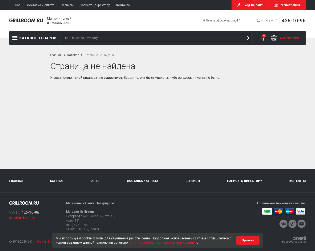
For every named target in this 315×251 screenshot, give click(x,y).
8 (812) (285, 21)
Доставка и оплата (142, 181)
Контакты (297, 181)
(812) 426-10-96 (76, 225)
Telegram (292, 224)
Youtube (302, 224)
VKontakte (283, 224)
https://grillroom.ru (47, 241)
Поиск (248, 38)
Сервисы (192, 181)
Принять (248, 240)
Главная (56, 55)
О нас (95, 181)
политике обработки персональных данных (163, 242)
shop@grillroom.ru (22, 218)
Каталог (37, 38)
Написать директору (244, 181)
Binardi (299, 238)
